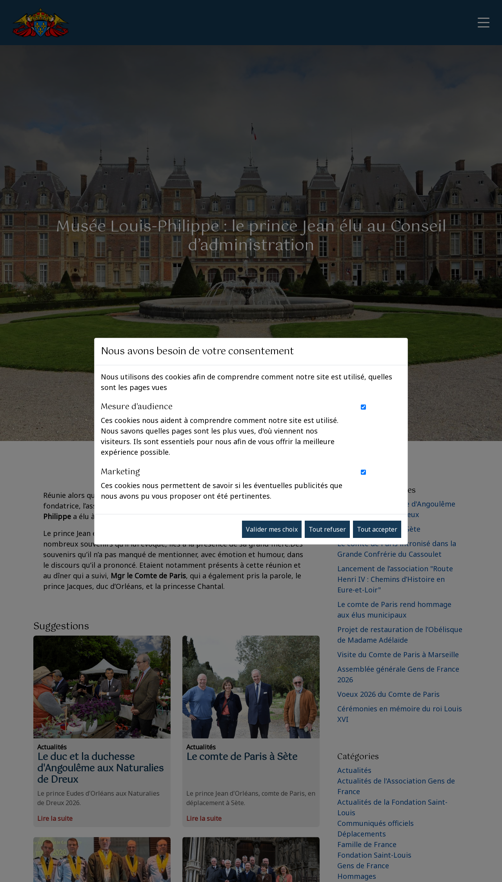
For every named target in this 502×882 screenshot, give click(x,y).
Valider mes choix (272, 529)
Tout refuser (327, 529)
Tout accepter (377, 529)
